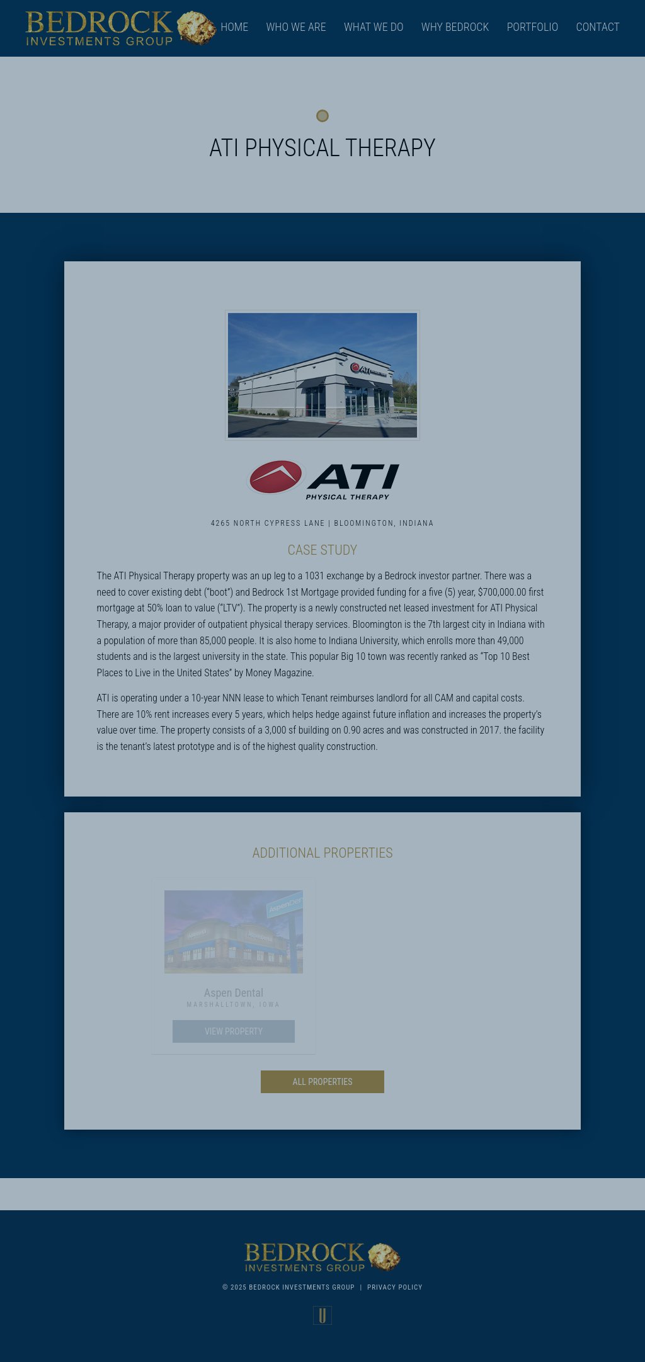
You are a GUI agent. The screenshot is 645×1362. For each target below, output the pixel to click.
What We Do (374, 26)
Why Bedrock (455, 26)
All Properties (323, 1082)
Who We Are (296, 26)
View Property (234, 1031)
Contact (598, 26)
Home (234, 26)
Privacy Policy (395, 1287)
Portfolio (533, 26)
